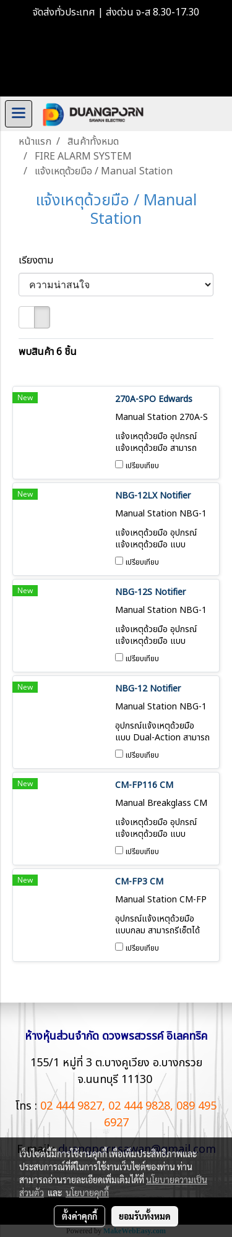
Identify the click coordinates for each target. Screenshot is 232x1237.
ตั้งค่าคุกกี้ (79, 1216)
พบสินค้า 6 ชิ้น (48, 352)
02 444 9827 (71, 1106)
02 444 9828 (139, 1106)
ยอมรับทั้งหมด (145, 1216)
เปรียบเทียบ (142, 465)
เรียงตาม (40, 260)
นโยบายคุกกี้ (87, 1192)
